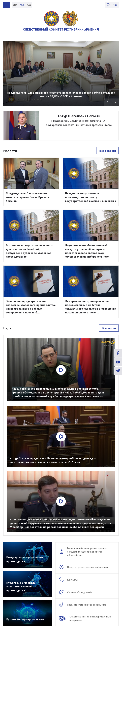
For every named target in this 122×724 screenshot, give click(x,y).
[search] (108, 5)
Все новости (107, 150)
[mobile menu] (6, 5)
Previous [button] (107, 102)
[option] (61, 73)
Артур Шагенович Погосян (79, 116)
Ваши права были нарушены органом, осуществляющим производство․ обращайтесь (87, 551)
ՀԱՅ (15, 5)
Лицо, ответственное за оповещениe (86, 604)
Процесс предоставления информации (87, 567)
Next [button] (115, 102)
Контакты (72, 579)
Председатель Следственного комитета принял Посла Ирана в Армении (27, 197)
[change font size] (115, 5)
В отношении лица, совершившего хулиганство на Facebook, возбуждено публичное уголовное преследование (29, 250)
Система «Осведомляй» (79, 592)
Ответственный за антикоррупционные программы (90, 618)
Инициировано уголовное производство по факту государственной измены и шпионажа (90, 197)
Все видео (109, 328)
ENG (28, 5)
